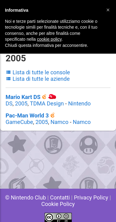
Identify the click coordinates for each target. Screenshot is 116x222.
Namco (59, 122)
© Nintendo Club (25, 197)
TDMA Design (47, 103)
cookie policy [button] (49, 39)
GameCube (19, 122)
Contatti (60, 197)
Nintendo (79, 103)
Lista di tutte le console (38, 72)
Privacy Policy (91, 197)
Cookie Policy (58, 204)
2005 (21, 103)
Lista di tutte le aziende (38, 79)
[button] (108, 10)
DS (9, 103)
